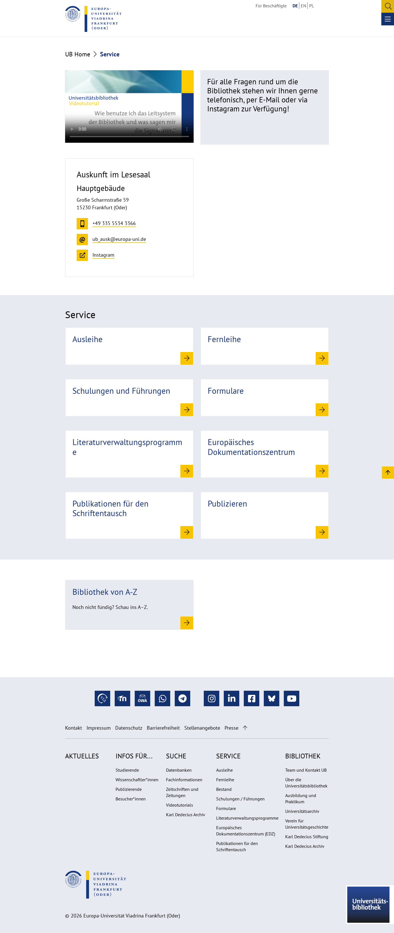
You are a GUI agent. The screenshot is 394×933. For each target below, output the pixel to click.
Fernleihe (225, 779)
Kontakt (73, 728)
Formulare (226, 808)
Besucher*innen (131, 799)
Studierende (127, 770)
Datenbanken (179, 770)
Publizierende (129, 789)
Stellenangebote (202, 728)
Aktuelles (82, 756)
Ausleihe (224, 770)
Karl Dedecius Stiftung (306, 836)
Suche (176, 756)
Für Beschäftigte (271, 5)
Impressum (99, 728)
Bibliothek (303, 756)
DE (295, 5)
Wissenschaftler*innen (137, 779)
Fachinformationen (184, 779)
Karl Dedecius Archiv (185, 814)
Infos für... (134, 756)
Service (228, 756)
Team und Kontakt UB (306, 770)
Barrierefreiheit (163, 728)
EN (303, 5)
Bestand (224, 789)
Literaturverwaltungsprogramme (247, 818)
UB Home (77, 54)
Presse (231, 728)
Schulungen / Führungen (240, 799)
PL (311, 5)
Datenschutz (128, 728)
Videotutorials (179, 805)
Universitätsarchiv (302, 811)
